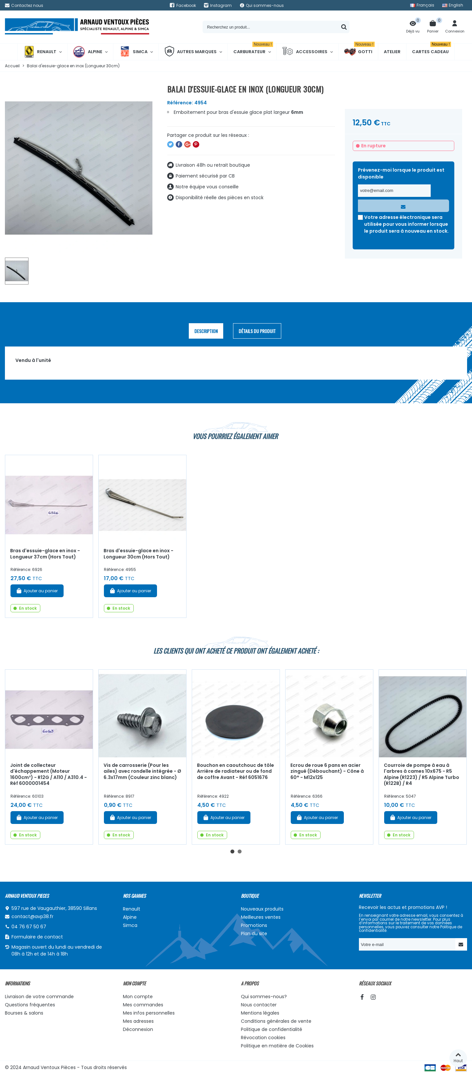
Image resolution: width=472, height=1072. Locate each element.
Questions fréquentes (30, 1004)
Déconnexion (138, 1029)
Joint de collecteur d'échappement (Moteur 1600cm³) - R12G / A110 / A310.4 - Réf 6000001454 (48, 774)
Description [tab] (206, 330)
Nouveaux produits (262, 909)
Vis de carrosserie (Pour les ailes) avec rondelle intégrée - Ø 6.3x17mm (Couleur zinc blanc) (142, 771)
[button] (232, 851)
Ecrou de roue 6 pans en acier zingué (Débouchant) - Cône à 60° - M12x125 (327, 771)
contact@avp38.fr (32, 916)
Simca (133, 52)
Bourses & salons (24, 1013)
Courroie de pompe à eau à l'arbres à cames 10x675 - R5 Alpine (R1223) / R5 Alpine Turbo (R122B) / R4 (421, 774)
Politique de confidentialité (271, 1029)
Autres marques (190, 52)
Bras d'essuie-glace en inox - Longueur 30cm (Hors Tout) (138, 554)
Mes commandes (143, 1004)
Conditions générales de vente (276, 1021)
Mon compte (138, 996)
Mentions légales (260, 1013)
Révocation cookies (263, 1037)
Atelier (392, 52)
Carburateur (253, 49)
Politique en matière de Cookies (277, 1045)
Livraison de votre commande (39, 996)
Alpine (87, 52)
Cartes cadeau (431, 49)
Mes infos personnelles (149, 1013)
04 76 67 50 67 (28, 926)
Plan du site (254, 933)
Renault (39, 52)
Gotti (359, 52)
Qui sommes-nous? (264, 996)
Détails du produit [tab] (257, 330)
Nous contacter (259, 1004)
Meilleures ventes (261, 917)
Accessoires (304, 52)
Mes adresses (138, 1021)
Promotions (254, 925)
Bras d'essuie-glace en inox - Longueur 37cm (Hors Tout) (45, 554)
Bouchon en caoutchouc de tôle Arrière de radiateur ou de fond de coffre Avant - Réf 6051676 (235, 771)
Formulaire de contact (37, 937)
